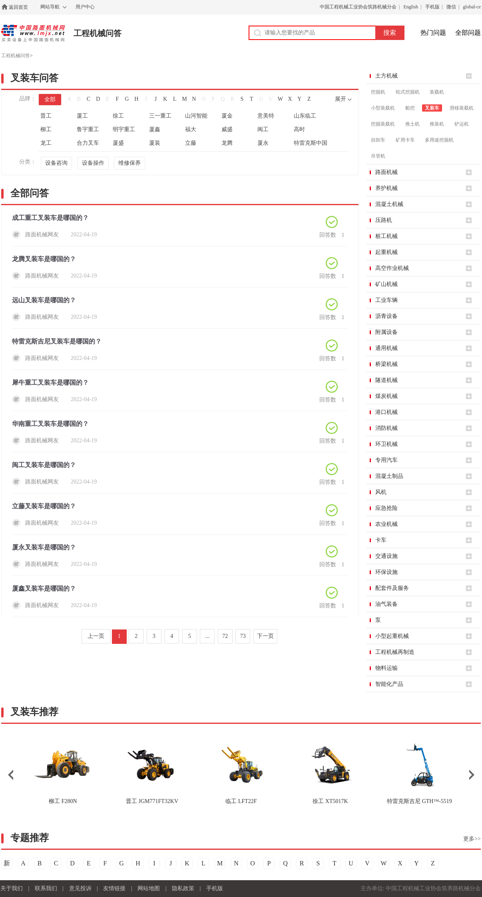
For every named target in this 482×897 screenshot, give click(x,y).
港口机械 (386, 412)
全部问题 (468, 32)
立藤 (190, 143)
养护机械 (386, 188)
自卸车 (378, 140)
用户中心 (85, 7)
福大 (190, 129)
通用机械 (386, 348)
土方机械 (386, 76)
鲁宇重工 (88, 129)
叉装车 (432, 108)
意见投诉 (80, 888)
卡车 (380, 540)
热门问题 (433, 32)
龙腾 (227, 143)
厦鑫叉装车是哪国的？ (44, 588)
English (410, 7)
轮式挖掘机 (408, 92)
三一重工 (160, 116)
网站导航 (50, 7)
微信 (451, 7)
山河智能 (196, 116)
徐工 (118, 116)
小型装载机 (383, 108)
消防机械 (386, 428)
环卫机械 (386, 444)
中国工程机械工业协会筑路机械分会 (358, 7)
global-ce (472, 7)
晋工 (46, 116)
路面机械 (386, 172)
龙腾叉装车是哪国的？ (44, 259)
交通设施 (386, 556)
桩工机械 (386, 236)
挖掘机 (378, 92)
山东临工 (305, 116)
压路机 (383, 220)
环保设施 (386, 572)
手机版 (432, 7)
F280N (63, 801)
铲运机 (461, 124)
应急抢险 (386, 508)
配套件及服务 (392, 588)
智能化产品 (389, 684)
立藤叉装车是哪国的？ (44, 506)
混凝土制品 (389, 476)
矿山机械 (386, 284)
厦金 (227, 116)
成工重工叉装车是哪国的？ (50, 217)
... (207, 636)
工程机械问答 (97, 33)
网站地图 (148, 888)
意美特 (265, 116)
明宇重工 (124, 129)
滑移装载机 (462, 108)
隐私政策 (183, 888)
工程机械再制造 (394, 652)
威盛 (227, 129)
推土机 (412, 124)
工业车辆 (386, 300)
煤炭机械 (386, 396)
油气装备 (386, 604)
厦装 (154, 143)
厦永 (263, 143)
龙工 (46, 143)
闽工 (263, 129)
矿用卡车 (405, 140)
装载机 (437, 92)
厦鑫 (154, 129)
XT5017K (330, 801)
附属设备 (386, 332)
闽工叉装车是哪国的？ (44, 464)
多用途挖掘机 (439, 140)
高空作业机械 (392, 268)
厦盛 (118, 143)
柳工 (46, 129)
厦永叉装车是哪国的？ (44, 547)
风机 (380, 492)
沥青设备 (386, 316)
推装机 (437, 124)
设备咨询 (56, 163)
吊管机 (378, 156)
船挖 (410, 108)
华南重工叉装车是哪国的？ (50, 423)
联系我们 (46, 888)
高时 (299, 129)
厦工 (82, 116)
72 (225, 636)
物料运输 (386, 668)
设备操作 (93, 163)
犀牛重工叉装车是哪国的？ (50, 382)
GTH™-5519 (419, 801)
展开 (340, 99)
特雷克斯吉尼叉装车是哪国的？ (57, 341)
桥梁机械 (386, 364)
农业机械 (386, 524)
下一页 (265, 636)
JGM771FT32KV (152, 801)
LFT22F (241, 801)
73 (243, 636)
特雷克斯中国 (310, 143)
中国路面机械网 (33, 33)
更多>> (472, 839)
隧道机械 (386, 380)
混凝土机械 (389, 204)
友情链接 (114, 888)
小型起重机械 (392, 636)
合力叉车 (88, 143)
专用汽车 (386, 460)
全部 (50, 99)
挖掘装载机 (383, 124)
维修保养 (129, 163)
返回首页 (18, 7)
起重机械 (386, 252)
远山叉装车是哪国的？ (44, 300)
